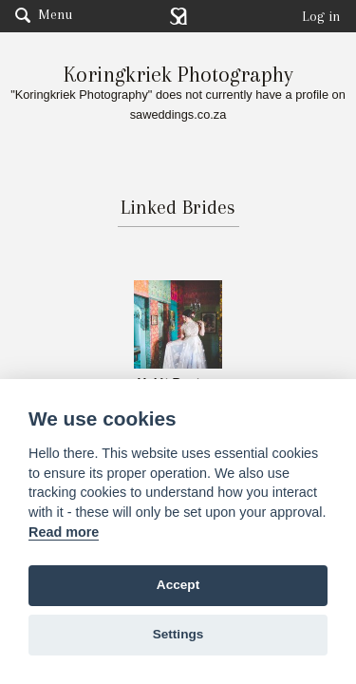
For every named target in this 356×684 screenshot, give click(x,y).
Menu (43, 14)
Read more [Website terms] (63, 532)
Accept (178, 585)
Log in (321, 16)
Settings (178, 634)
